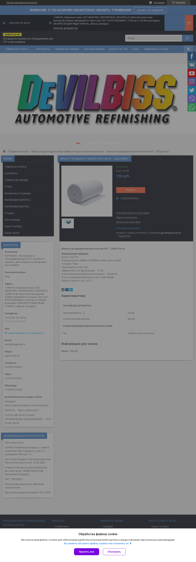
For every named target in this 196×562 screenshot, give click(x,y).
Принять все (86, 551)
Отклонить (114, 551)
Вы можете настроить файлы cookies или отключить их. (96, 543)
